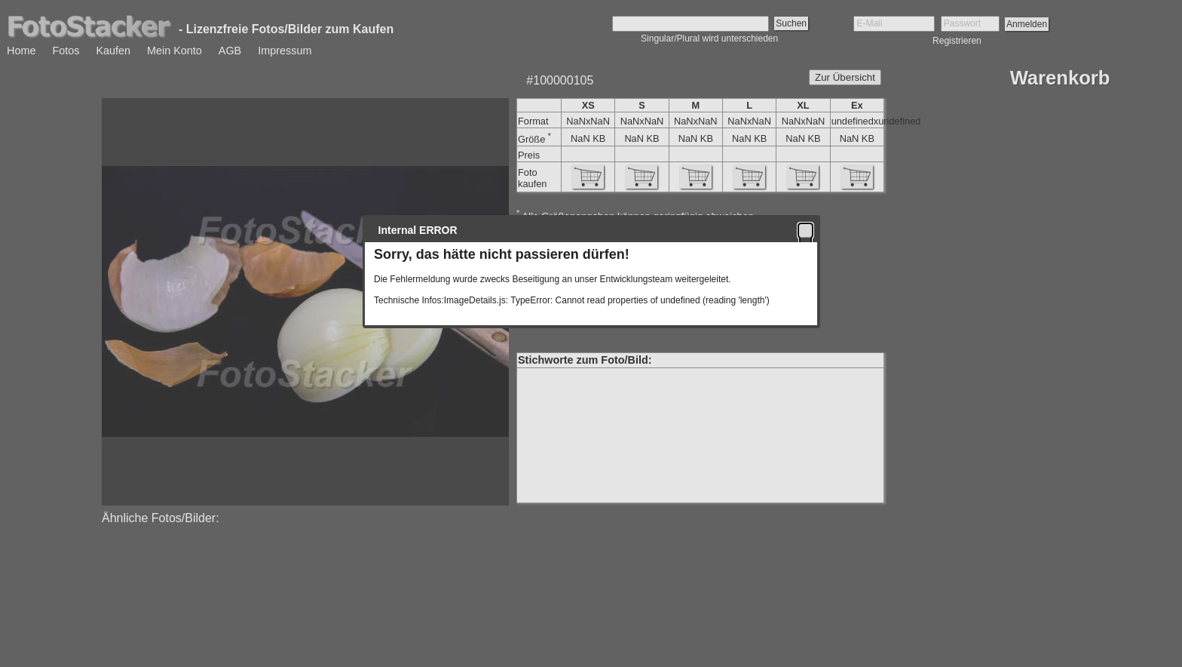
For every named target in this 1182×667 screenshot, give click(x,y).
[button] (805, 230)
